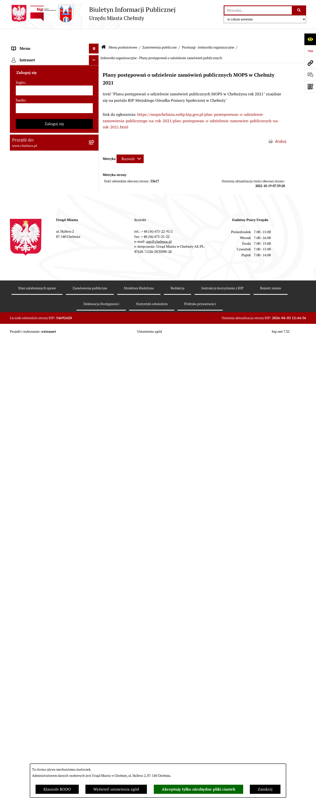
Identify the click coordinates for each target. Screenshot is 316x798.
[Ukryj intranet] (94, 660)
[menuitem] (54, 58)
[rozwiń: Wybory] (95, 267)
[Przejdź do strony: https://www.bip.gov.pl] (310, 51)
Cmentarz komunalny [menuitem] (31, 648)
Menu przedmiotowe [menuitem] (30, 629)
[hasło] (54, 708)
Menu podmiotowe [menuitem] (28, 45)
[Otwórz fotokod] (310, 86)
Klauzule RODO (57, 789)
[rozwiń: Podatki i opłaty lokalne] (95, 254)
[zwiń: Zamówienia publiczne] (95, 162)
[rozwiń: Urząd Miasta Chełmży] (95, 97)
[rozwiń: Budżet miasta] (95, 202)
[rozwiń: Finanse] (95, 241)
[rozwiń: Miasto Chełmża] (95, 71)
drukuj (280, 128)
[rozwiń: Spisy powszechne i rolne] (95, 558)
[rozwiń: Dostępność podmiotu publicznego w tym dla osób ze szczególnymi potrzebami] (95, 469)
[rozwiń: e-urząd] (95, 110)
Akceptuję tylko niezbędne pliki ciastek (198, 789)
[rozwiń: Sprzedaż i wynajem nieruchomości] (95, 189)
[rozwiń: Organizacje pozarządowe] (95, 293)
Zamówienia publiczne (159, 34)
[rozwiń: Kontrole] (95, 351)
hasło (20, 700)
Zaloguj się (54, 724)
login (20, 682)
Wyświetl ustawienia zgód (116, 789)
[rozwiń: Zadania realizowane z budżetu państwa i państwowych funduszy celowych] (95, 533)
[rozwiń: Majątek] (95, 228)
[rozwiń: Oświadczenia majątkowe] (95, 325)
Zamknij (265, 789)
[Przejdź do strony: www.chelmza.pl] (310, 63)
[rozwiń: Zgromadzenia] (95, 417)
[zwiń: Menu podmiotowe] (95, 45)
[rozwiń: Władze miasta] (95, 84)
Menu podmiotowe (123, 34)
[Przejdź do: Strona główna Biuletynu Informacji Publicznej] (103, 34)
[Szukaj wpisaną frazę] (299, 10)
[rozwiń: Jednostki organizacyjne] (95, 149)
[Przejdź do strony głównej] (93, 13)
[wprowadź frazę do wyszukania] (258, 10)
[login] (54, 691)
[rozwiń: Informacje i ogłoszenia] (95, 338)
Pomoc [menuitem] (18, 639)
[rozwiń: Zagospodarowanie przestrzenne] (95, 364)
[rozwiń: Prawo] (95, 136)
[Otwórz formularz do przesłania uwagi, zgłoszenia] (310, 75)
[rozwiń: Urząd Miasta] (95, 176)
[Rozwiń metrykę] (130, 145)
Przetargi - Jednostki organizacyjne (208, 34)
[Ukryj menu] (94, 35)
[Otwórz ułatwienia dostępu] (310, 39)
